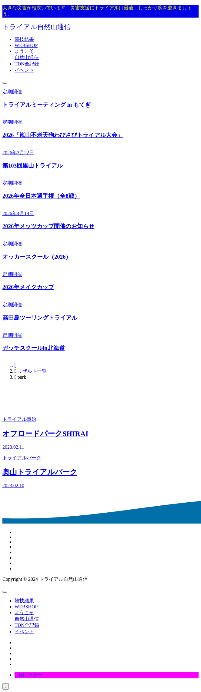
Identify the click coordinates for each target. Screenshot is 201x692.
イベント (24, 70)
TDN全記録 (27, 63)
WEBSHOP (26, 45)
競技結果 (24, 39)
